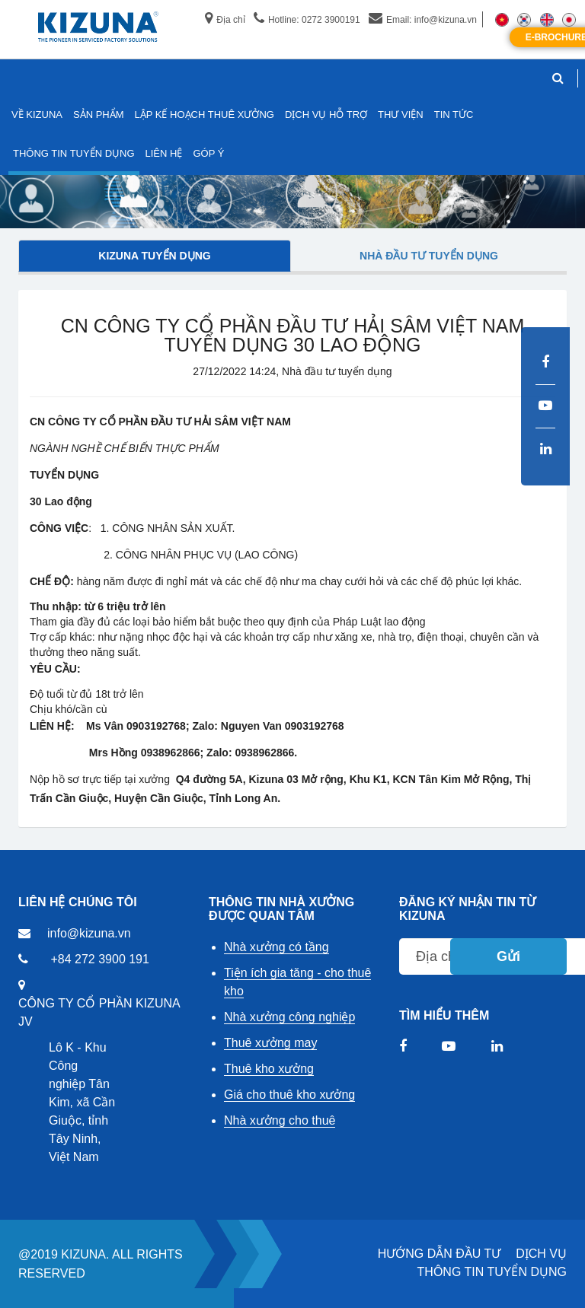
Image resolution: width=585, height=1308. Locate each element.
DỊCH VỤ (541, 1253)
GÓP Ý (208, 153)
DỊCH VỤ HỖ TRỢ (326, 114)
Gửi (508, 956)
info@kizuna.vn (89, 933)
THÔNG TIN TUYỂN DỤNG (492, 1271)
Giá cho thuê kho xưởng (289, 1094)
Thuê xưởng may (270, 1042)
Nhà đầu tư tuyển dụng (429, 256)
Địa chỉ (225, 19)
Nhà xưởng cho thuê (279, 1120)
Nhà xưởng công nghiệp (289, 1016)
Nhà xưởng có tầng (276, 946)
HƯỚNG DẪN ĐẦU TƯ (439, 1253)
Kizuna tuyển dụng (154, 256)
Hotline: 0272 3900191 (307, 19)
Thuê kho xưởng (269, 1068)
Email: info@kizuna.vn (423, 19)
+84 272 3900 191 (99, 959)
